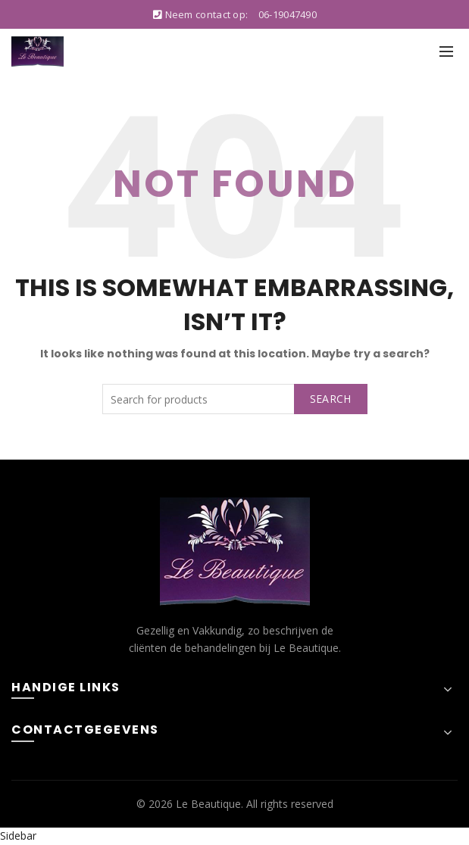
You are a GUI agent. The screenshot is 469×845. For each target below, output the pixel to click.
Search (331, 398)
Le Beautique (208, 804)
